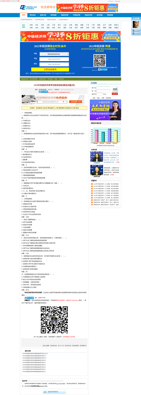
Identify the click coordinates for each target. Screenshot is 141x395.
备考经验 (100, 15)
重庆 (65, 27)
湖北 (53, 27)
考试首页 (110, 1)
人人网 (56, 108)
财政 (56, 79)
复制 (77, 108)
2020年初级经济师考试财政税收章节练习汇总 (35, 353)
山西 (70, 25)
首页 (23, 15)
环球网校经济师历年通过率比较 (105, 145)
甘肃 (87, 27)
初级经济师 (64, 15)
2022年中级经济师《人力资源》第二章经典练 (106, 197)
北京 (36, 25)
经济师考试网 (33, 79)
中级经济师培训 (63, 19)
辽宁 (104, 25)
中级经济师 (76, 15)
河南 (31, 27)
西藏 (104, 27)
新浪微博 (39, 108)
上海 (48, 25)
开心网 (73, 108)
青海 (98, 27)
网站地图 (117, 1)
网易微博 (62, 108)
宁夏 (93, 27)
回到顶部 (75, 345)
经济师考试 (48, 7)
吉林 (110, 25)
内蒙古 (116, 27)
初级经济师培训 (51, 19)
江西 (42, 27)
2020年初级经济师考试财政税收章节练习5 (34, 369)
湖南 (48, 27)
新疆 (110, 27)
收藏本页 (56, 89)
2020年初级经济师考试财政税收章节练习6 (34, 365)
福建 (81, 25)
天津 (42, 25)
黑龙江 (116, 25)
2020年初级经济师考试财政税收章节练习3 (34, 371)
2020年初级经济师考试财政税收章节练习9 (34, 356)
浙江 (59, 25)
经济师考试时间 (39, 19)
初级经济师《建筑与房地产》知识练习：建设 (106, 204)
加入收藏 (46, 345)
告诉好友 (53, 345)
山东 (65, 25)
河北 (36, 27)
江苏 (53, 25)
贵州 (76, 27)
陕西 (81, 27)
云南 (70, 27)
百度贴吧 (68, 108)
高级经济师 (88, 15)
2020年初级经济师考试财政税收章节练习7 (34, 362)
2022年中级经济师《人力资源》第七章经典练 (106, 184)
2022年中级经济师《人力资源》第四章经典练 (106, 191)
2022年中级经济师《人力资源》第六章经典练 (106, 188)
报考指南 (53, 15)
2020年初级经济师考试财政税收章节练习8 (34, 360)
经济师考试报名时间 (26, 19)
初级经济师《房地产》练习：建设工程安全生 (106, 200)
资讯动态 (33, 15)
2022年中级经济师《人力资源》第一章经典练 (106, 195)
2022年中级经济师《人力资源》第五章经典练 (106, 186)
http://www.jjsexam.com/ (67, 89)
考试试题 (50, 79)
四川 (59, 27)
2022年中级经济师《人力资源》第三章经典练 (106, 193)
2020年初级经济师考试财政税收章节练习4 (34, 367)
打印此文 (67, 345)
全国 (31, 25)
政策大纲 (43, 15)
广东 (87, 25)
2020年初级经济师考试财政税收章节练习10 (34, 358)
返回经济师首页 (53, 391)
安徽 (76, 25)
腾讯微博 (51, 108)
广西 (93, 25)
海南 (98, 25)
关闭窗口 (83, 345)
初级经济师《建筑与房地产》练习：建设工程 (106, 202)
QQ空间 (44, 108)
